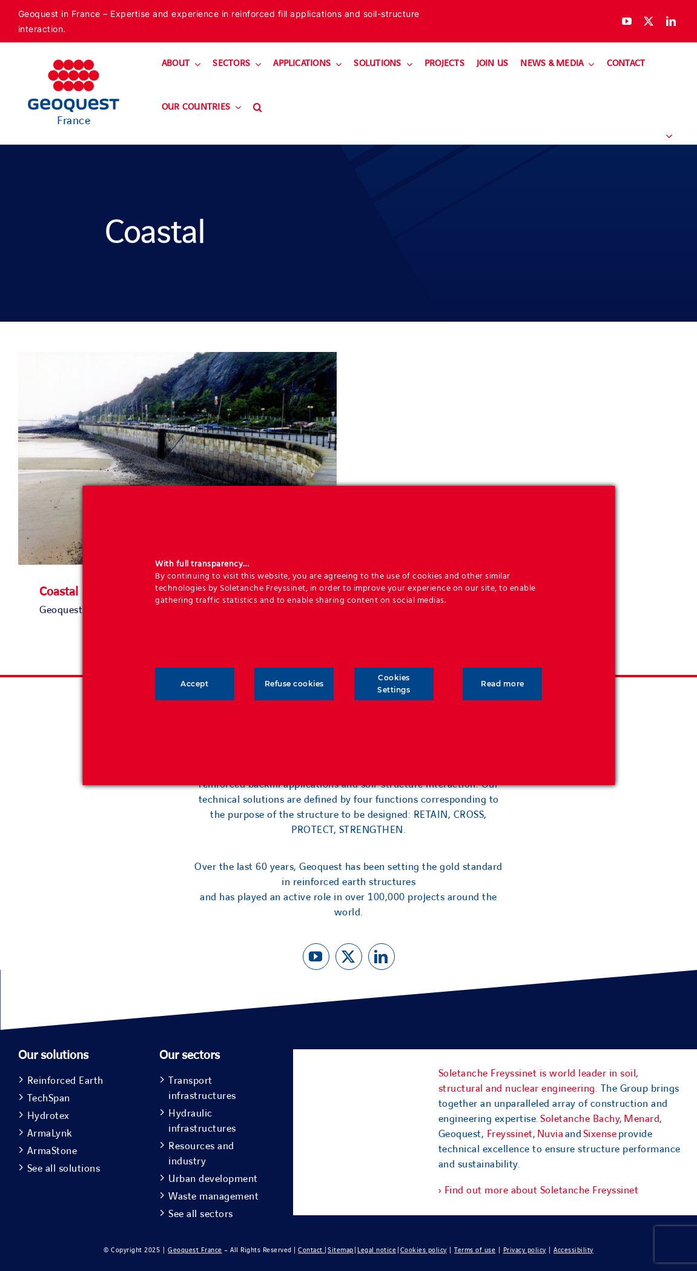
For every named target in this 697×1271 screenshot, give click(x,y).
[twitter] (649, 21)
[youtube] (627, 21)
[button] (257, 108)
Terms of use (474, 1250)
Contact (311, 1250)
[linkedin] (671, 21)
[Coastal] (177, 359)
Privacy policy (524, 1250)
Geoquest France (195, 1250)
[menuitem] (664, 136)
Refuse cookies (294, 683)
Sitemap (341, 1250)
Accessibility (573, 1250)
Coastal (58, 591)
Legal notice (376, 1250)
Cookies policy (423, 1250)
